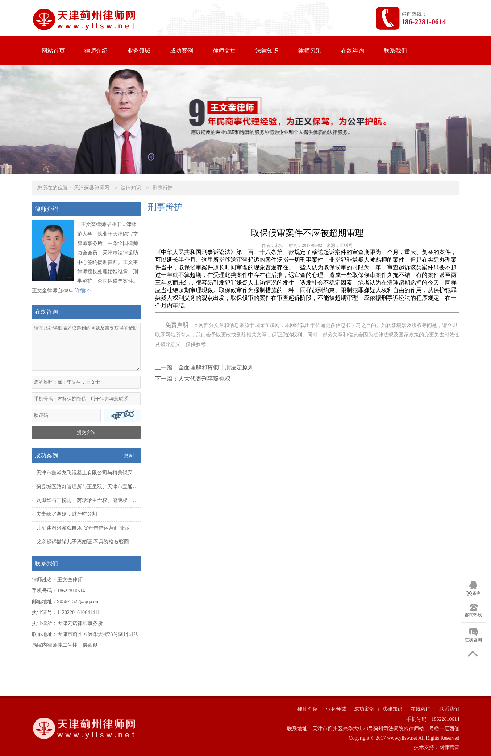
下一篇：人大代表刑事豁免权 (192, 379)
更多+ (129, 455)
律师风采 (309, 51)
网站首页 (53, 51)
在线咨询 (352, 51)
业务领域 (138, 51)
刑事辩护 (163, 188)
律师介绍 (96, 51)
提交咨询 (86, 432)
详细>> (83, 290)
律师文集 (224, 51)
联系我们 (395, 51)
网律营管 (449, 747)
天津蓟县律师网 (91, 188)
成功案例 (181, 51)
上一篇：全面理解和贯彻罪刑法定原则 (204, 367)
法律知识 (267, 51)
